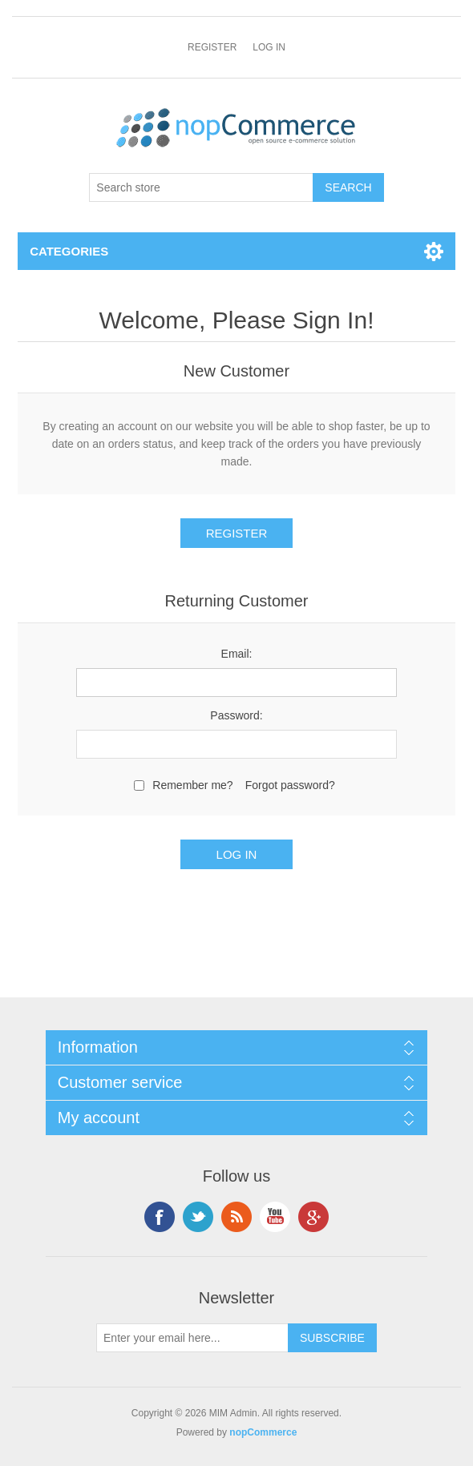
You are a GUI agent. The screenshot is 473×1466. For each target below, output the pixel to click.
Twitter (198, 1217)
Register (212, 47)
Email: (237, 653)
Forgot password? (290, 785)
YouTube (275, 1217)
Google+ (313, 1217)
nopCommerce (263, 1432)
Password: (236, 715)
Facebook (159, 1217)
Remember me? (192, 785)
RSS (236, 1217)
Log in (269, 47)
